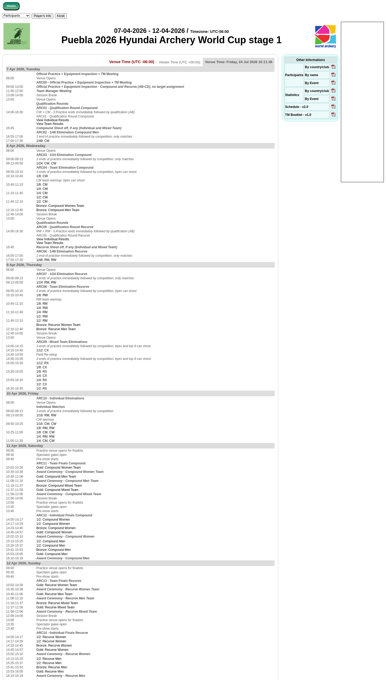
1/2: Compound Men (50, 541)
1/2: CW (42, 197)
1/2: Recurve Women (51, 637)
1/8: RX (41, 371)
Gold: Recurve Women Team (56, 585)
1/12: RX (42, 363)
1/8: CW (42, 176)
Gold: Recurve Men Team (54, 594)
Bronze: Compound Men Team (58, 210)
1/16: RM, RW (46, 415)
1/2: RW (42, 316)
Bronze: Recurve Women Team (58, 325)
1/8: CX (41, 367)
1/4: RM (41, 312)
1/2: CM (41, 201)
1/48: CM (42, 141)
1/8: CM (41, 184)
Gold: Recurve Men (50, 671)
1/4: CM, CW (45, 441)
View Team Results (49, 124)
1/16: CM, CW (46, 424)
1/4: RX (41, 380)
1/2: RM (41, 320)
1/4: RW (42, 308)
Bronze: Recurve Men (51, 667)
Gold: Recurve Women (52, 650)
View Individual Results (52, 120)
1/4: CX (41, 376)
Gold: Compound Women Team (58, 467)
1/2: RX (41, 388)
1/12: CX (42, 350)
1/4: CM (41, 193)
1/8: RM (41, 304)
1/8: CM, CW (45, 432)
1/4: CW (42, 189)
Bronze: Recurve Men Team (56, 329)
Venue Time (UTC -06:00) (131, 62)
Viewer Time (179, 62)
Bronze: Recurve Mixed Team (57, 603)
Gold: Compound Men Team (56, 476)
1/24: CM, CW (46, 163)
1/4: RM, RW (45, 436)
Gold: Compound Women (54, 532)
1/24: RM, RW (46, 282)
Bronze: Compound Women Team (60, 206)
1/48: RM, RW (46, 260)
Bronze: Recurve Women (54, 645)
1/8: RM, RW (45, 428)
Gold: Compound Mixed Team (57, 490)
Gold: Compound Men (51, 554)
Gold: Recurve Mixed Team (55, 607)
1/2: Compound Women (53, 519)
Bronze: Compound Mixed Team (59, 485)
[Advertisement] (362, 101)
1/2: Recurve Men (49, 659)
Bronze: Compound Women (56, 528)
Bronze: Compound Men (53, 550)
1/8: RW (42, 295)
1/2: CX (41, 384)
